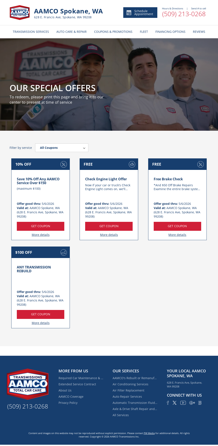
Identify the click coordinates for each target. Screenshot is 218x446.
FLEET (144, 32)
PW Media (149, 433)
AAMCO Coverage (71, 396)
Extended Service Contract (77, 384)
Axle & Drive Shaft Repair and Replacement (135, 409)
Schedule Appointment (139, 12)
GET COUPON (40, 226)
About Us (65, 390)
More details (41, 235)
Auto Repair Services (127, 396)
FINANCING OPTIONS (170, 32)
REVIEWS (199, 32)
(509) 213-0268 (184, 13)
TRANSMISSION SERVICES (31, 32)
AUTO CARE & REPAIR (71, 32)
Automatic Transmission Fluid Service (135, 403)
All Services (121, 415)
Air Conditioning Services (130, 384)
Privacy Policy (68, 403)
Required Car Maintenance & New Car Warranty (81, 378)
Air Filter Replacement (128, 390)
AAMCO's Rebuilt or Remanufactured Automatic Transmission (135, 378)
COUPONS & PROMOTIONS (113, 32)
